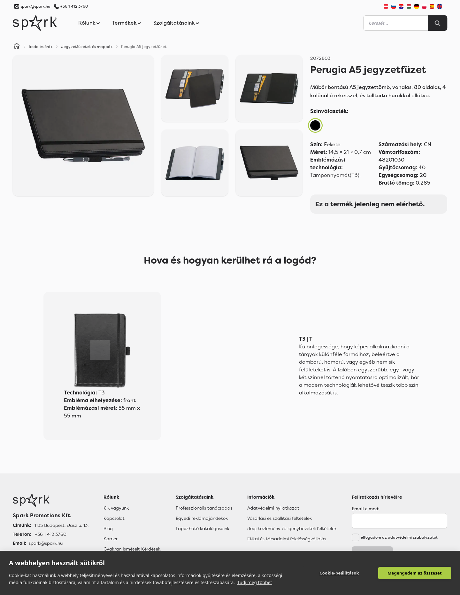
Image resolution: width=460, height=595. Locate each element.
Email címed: (365, 509)
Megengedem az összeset (414, 573)
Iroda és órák (41, 46)
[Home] (16, 47)
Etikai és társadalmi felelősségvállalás (286, 539)
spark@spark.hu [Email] (46, 543)
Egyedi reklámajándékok (202, 518)
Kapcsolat (114, 518)
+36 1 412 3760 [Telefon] (50, 534)
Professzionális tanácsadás (204, 508)
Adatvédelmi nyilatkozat (273, 508)
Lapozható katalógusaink (202, 528)
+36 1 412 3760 (74, 6)
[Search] (437, 23)
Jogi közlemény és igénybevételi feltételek (292, 528)
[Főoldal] (50, 500)
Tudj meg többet (254, 582)
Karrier (110, 539)
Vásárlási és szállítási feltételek (279, 518)
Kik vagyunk (116, 508)
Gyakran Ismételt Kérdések (131, 549)
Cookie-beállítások (339, 573)
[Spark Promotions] (35, 23)
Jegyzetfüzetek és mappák (87, 46)
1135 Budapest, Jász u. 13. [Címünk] (61, 525)
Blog (108, 528)
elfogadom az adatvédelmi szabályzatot (399, 537)
